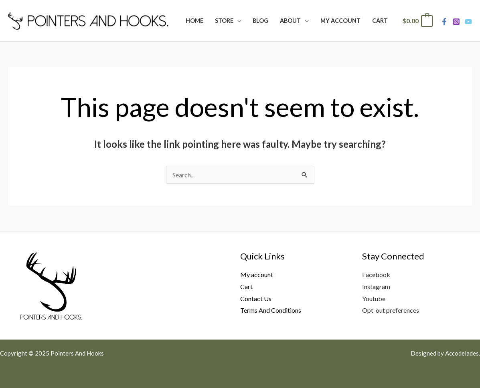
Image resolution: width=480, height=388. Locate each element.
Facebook (376, 274)
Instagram (376, 286)
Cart (380, 20)
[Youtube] (468, 21)
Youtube (373, 298)
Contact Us (255, 298)
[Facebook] (444, 21)
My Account (340, 20)
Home (194, 20)
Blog (260, 20)
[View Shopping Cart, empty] (417, 20)
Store (224, 20)
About (290, 20)
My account (256, 274)
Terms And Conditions (270, 310)
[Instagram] (456, 21)
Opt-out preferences (390, 310)
